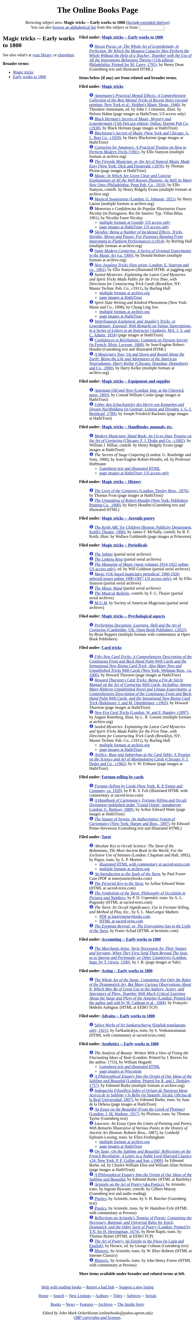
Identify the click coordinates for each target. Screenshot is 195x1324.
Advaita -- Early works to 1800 (128, 1016)
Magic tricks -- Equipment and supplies (136, 381)
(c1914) (136, 236)
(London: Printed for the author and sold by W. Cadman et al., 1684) (140, 991)
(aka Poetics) (129, 1184)
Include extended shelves (147, 22)
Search (58, 1296)
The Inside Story (130, 1304)
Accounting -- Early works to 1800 (131, 939)
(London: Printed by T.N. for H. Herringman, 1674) (140, 1225)
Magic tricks (23, 72)
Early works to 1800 (29, 77)
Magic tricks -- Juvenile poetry (128, 518)
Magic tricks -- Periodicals (124, 545)
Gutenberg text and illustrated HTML (129, 468)
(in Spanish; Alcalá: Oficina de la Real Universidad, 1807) (140, 1095)
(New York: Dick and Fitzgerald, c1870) (139, 163)
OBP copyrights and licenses (96, 1317)
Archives (105, 1304)
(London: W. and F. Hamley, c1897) (141, 712)
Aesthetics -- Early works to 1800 (129, 1044)
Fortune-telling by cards (122, 777)
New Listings (80, 1296)
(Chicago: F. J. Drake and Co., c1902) (140, 438)
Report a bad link (100, 1287)
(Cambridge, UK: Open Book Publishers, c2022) (137, 627)
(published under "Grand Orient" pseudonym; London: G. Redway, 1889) (137, 805)
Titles (117, 1296)
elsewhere (66, 55)
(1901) (137, 149)
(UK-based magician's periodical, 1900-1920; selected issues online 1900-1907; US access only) (134, 576)
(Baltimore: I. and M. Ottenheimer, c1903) (140, 691)
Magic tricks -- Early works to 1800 (132, 37)
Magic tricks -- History (121, 481)
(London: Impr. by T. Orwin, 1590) (138, 955)
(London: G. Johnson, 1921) (134, 199)
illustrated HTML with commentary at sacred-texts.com (144, 864)
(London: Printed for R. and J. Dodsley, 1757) (140, 1081)
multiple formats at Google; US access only (134, 222)
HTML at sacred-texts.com (121, 921)
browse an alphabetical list (74, 27)
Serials (151, 1296)
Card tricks (112, 647)
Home (43, 1296)
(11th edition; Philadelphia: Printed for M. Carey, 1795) (140, 55)
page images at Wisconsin (120, 1071)
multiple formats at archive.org (124, 293)
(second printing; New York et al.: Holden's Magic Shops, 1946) (138, 100)
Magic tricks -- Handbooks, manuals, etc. (137, 427)
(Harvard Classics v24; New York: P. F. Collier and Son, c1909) (140, 1156)
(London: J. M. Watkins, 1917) (137, 1111)
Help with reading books (61, 1287)
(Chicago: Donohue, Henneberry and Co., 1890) (138, 361)
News (70, 1304)
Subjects (134, 1296)
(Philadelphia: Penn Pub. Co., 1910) (140, 180)
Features (86, 1304)
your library (42, 55)
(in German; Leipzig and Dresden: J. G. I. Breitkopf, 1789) (140, 409)
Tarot (106, 837)
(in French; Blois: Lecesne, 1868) (138, 342)
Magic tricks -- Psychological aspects (133, 616)
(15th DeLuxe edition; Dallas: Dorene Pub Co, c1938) (139, 123)
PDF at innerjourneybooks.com (124, 916)
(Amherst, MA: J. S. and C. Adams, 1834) (140, 328)
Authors (101, 1296)
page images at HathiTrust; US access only (134, 227)
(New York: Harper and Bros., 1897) (132, 821)
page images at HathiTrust (120, 297)
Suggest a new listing (136, 1287)
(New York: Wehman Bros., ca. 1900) (140, 666)
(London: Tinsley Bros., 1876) (141, 491)
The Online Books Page (97, 9)
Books (56, 1304)
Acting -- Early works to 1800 (126, 971)
